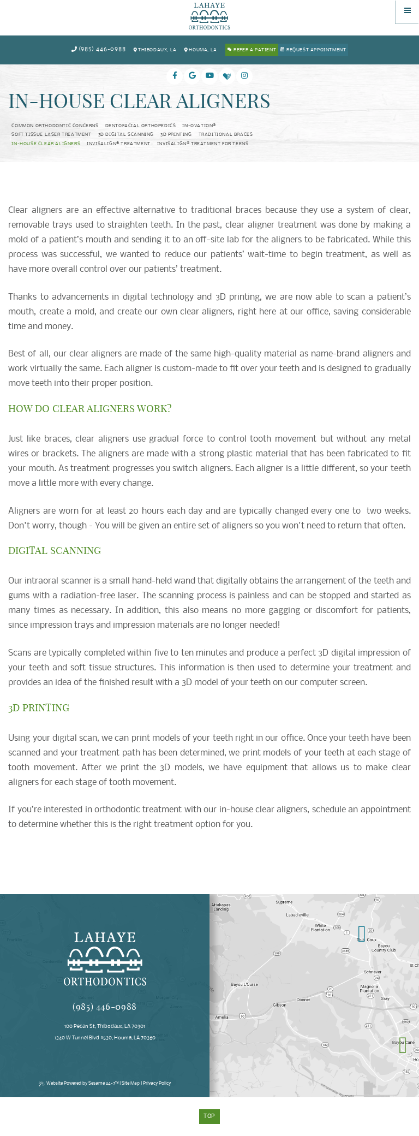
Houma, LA (200, 50)
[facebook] (174, 76)
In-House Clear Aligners (45, 144)
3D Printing (176, 135)
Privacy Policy (157, 1083)
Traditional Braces (226, 135)
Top (209, 1117)
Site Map (131, 1083)
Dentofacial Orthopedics (140, 126)
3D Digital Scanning (126, 135)
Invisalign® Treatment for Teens (203, 144)
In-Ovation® (199, 126)
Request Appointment (316, 50)
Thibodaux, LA (155, 50)
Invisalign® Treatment (119, 144)
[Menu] (407, 11)
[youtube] (209, 76)
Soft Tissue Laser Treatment (51, 135)
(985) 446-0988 (98, 50)
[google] (192, 76)
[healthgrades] (227, 76)
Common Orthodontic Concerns (54, 126)
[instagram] (244, 76)
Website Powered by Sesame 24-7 (78, 1083)
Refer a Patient (255, 50)
